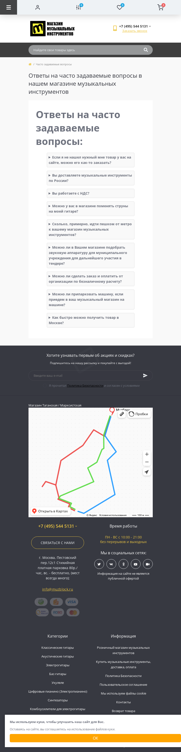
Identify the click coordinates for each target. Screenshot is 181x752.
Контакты (123, 702)
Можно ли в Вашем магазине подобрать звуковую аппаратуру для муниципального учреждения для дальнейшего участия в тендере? (88, 255)
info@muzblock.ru (57, 589)
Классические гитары (57, 647)
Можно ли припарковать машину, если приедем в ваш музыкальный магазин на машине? (86, 299)
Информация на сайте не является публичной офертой (123, 576)
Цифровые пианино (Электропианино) (57, 691)
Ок (95, 738)
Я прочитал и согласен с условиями (94, 385)
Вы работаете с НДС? (70, 193)
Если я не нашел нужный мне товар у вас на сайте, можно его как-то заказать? (90, 160)
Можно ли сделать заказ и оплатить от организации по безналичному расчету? (86, 279)
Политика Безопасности (85, 385)
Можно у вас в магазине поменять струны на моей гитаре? (88, 209)
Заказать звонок (134, 30)
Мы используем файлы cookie (123, 693)
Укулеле (58, 682)
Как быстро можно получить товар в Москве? (84, 320)
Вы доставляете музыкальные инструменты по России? (90, 178)
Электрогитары (57, 665)
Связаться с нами (58, 542)
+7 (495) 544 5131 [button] (57, 526)
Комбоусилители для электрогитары (57, 709)
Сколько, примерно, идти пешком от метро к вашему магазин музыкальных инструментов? (90, 229)
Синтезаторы (58, 700)
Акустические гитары (57, 656)
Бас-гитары (57, 674)
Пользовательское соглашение (123, 684)
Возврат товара (123, 711)
